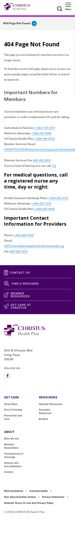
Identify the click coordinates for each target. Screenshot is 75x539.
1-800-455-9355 (44, 209)
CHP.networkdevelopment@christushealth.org (34, 246)
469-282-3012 (19, 251)
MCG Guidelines (13, 490)
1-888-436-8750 (44, 138)
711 (54, 165)
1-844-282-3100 (23, 235)
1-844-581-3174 (41, 203)
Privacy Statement (53, 496)
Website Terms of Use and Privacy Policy (29, 502)
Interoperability (38, 490)
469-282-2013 (42, 160)
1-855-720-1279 (44, 128)
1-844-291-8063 (41, 133)
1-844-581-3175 (58, 198)
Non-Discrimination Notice (20, 496)
